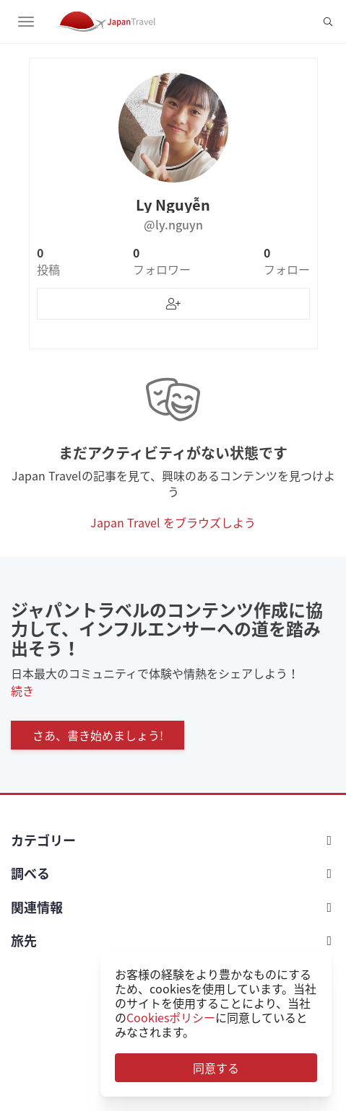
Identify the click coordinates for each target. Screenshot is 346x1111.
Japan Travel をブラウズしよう (173, 522)
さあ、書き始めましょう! (98, 735)
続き (22, 690)
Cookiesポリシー (170, 1017)
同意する (216, 1067)
